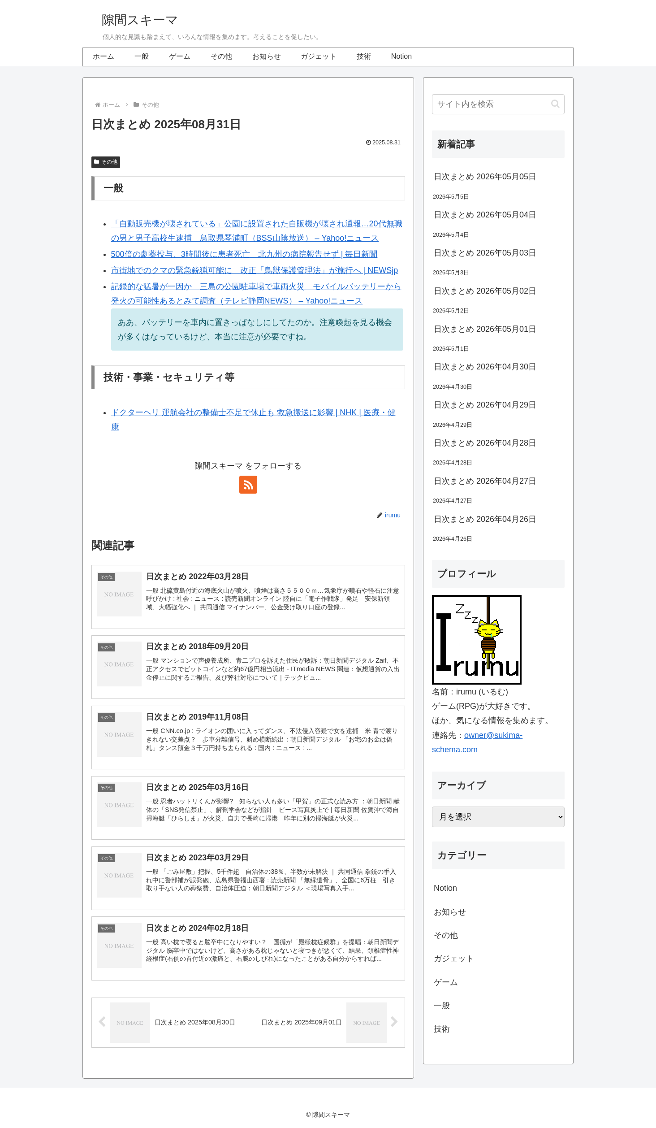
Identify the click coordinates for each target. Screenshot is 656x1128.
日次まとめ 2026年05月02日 (485, 290)
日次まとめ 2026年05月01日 (485, 329)
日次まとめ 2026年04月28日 (485, 442)
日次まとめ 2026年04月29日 (485, 404)
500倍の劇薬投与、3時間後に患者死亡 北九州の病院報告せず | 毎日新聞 (244, 254)
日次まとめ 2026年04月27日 (485, 481)
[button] (555, 104)
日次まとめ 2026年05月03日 (485, 252)
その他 (105, 162)
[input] (498, 104)
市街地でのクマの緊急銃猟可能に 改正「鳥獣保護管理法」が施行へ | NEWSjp (254, 270)
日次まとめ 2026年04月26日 (485, 519)
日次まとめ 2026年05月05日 (485, 176)
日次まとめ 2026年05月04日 (485, 214)
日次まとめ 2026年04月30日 (485, 366)
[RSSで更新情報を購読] (248, 485)
